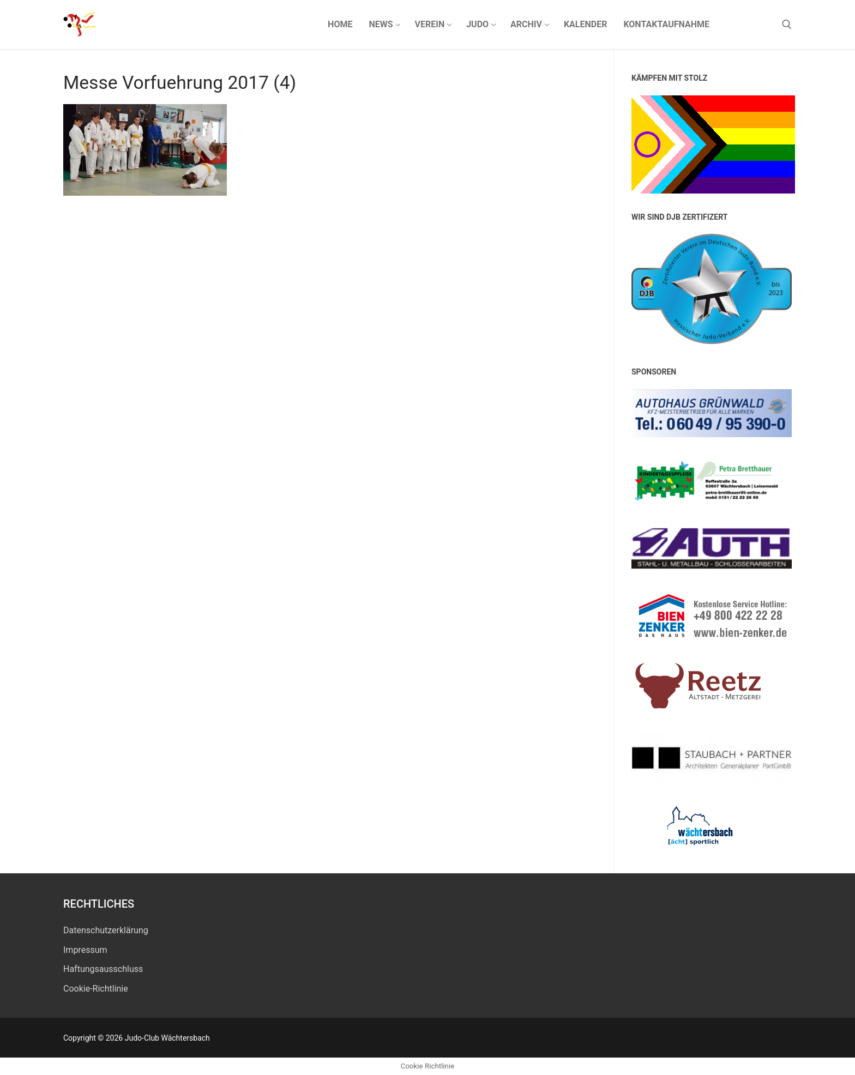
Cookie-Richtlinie (95, 988)
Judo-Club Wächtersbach (206, 24)
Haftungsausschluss (103, 969)
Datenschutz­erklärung (105, 930)
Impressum (85, 950)
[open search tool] (787, 24)
